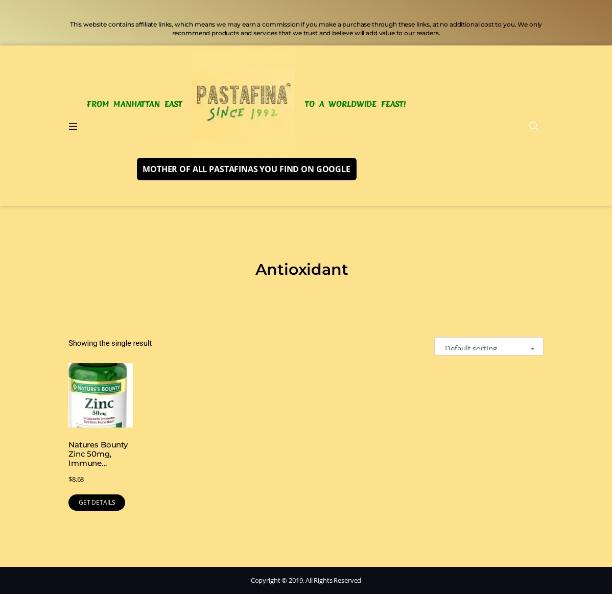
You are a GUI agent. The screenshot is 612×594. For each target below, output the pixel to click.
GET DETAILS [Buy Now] (97, 502)
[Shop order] (489, 346)
